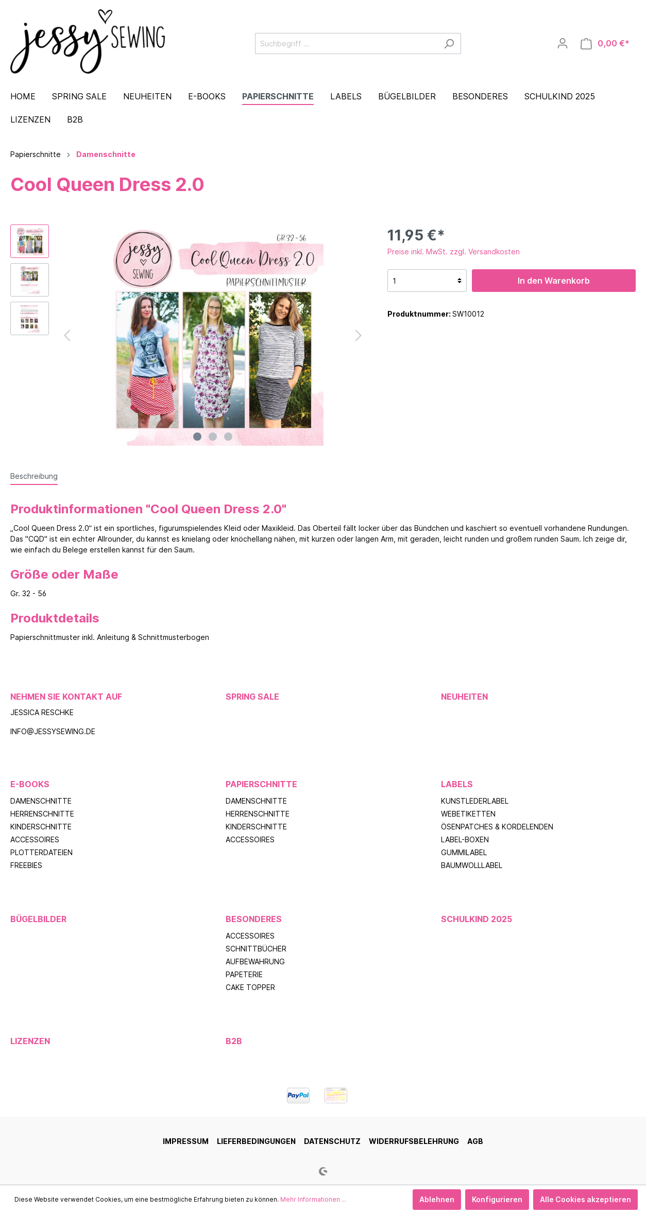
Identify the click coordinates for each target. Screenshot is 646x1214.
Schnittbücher (256, 948)
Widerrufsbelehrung (414, 1141)
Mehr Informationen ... (313, 1199)
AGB (475, 1141)
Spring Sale (252, 696)
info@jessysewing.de (52, 731)
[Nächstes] (358, 335)
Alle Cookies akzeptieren (585, 1199)
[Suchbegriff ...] (346, 43)
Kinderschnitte (41, 826)
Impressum (186, 1141)
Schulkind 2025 (476, 919)
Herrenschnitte (42, 813)
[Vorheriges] (67, 335)
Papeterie (244, 974)
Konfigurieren (497, 1199)
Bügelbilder (38, 919)
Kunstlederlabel (474, 800)
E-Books (29, 784)
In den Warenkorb (554, 280)
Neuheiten (464, 696)
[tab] (34, 475)
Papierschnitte (261, 784)
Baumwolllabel (471, 865)
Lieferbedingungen (256, 1141)
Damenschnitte (41, 800)
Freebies (26, 865)
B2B (234, 1041)
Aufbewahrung (255, 961)
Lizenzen (30, 1041)
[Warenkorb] (605, 43)
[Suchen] (449, 43)
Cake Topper (250, 987)
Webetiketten (468, 813)
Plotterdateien (41, 852)
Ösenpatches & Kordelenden (497, 826)
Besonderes (254, 919)
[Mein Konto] (562, 43)
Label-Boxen (465, 839)
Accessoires (34, 839)
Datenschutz (332, 1141)
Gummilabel (464, 852)
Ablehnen (436, 1199)
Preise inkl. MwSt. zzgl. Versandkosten (453, 251)
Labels (457, 784)
